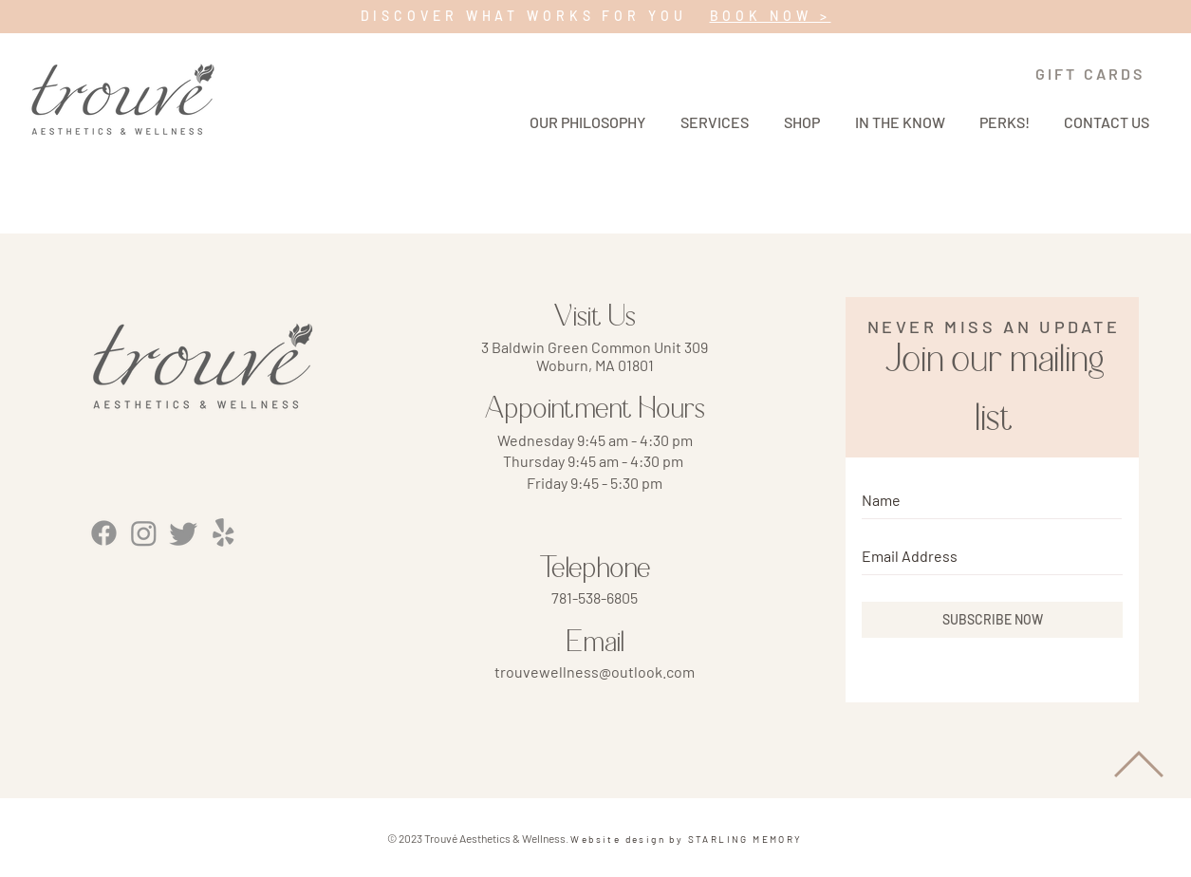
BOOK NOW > (770, 16)
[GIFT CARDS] (1089, 73)
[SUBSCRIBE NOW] (992, 620)
